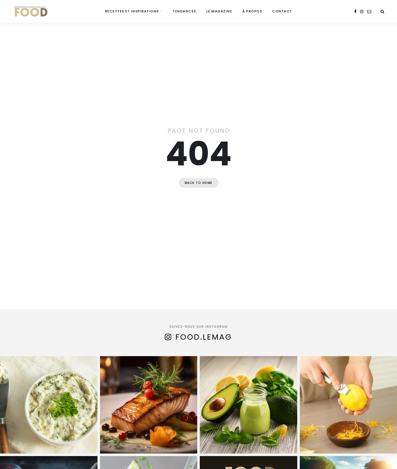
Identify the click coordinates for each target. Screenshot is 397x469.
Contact (282, 11)
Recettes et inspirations (132, 11)
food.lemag (203, 337)
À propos (252, 11)
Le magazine (219, 11)
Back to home (198, 183)
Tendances (184, 11)
